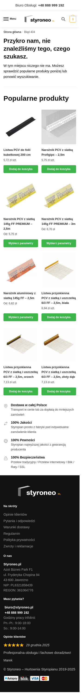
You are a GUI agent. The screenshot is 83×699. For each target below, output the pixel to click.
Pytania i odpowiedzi (19, 521)
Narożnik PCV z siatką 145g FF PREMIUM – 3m (58, 221)
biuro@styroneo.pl (19, 607)
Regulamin (11, 533)
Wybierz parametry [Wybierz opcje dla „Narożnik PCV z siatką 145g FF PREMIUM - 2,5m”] (20, 243)
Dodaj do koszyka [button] (20, 169)
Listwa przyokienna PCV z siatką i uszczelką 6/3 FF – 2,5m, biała (59, 298)
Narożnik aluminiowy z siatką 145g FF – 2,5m (19, 295)
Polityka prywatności (19, 540)
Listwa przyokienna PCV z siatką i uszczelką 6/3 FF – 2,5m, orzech (20, 372)
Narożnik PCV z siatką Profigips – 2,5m (57, 152)
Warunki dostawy (16, 527)
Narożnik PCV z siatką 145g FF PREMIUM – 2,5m (19, 223)
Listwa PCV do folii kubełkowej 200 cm (17, 152)
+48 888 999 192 (17, 612)
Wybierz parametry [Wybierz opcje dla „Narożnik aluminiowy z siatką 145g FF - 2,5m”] (20, 317)
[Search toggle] (63, 19)
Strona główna (12, 32)
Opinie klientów (15, 514)
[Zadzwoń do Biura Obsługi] (51, 5)
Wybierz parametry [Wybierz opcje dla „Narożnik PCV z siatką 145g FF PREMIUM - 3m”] (58, 243)
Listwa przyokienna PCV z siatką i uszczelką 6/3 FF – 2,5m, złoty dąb (59, 372)
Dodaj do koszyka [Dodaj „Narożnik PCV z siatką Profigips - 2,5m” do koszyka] (58, 169)
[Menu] (10, 19)
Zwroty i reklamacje (18, 546)
